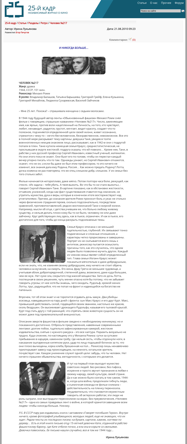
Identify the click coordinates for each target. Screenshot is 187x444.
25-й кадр (10, 23)
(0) (131, 39)
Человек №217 (58, 23)
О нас (154, 3)
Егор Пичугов (22, 32)
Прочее (166, 3)
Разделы (33, 23)
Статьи (142, 3)
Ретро (44, 23)
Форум (179, 3)
